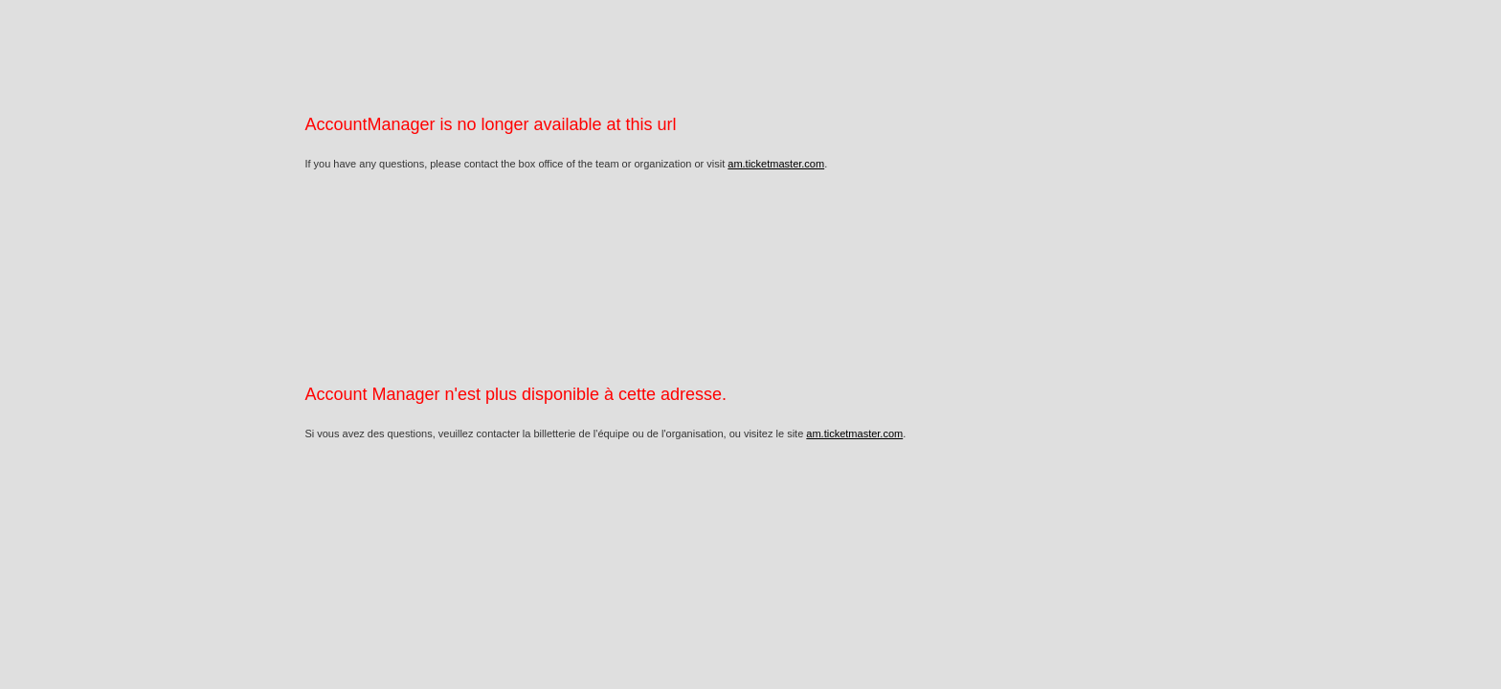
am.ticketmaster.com (776, 163)
